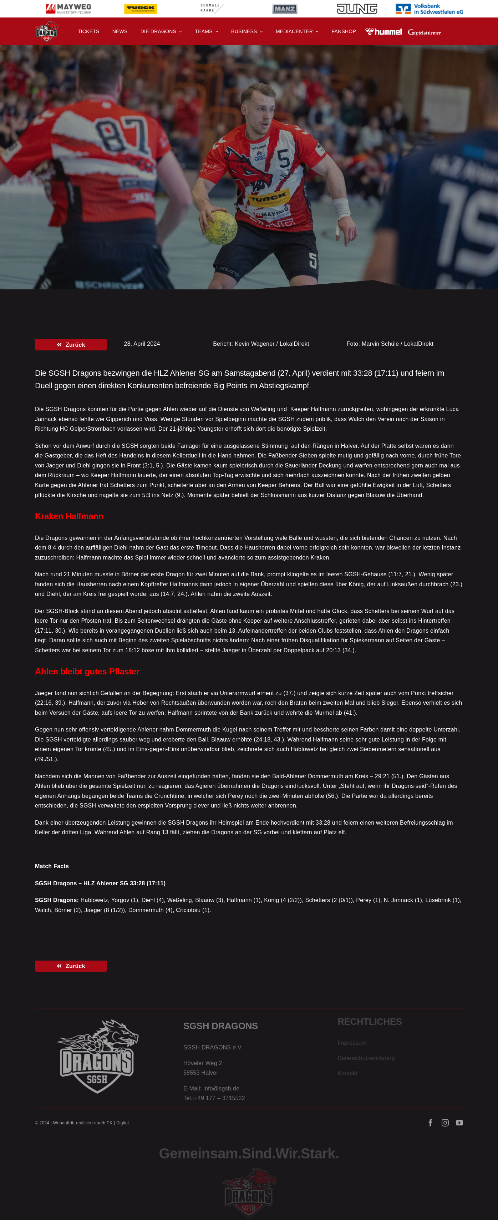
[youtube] (459, 1126)
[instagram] (445, 1126)
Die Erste (85, 162)
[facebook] (430, 1126)
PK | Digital (118, 1126)
